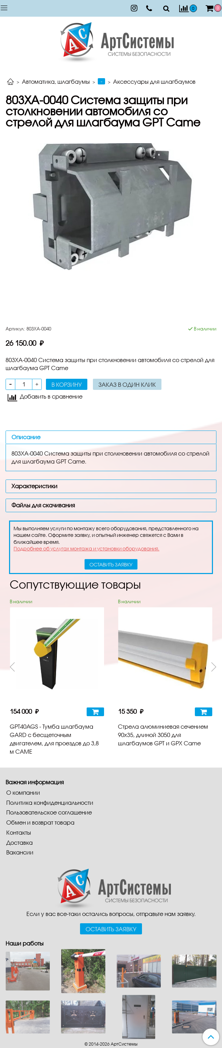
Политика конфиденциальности (49, 802)
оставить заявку (111, 564)
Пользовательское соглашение (49, 812)
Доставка (19, 842)
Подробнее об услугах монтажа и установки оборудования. (86, 548)
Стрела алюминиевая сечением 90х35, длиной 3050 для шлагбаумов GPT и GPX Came (163, 734)
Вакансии (19, 852)
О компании (23, 792)
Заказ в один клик (127, 384)
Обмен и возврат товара (40, 822)
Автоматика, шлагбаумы (56, 81)
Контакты (18, 832)
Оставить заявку (111, 929)
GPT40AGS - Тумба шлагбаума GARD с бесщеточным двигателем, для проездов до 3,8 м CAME (54, 739)
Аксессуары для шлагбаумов (154, 81)
